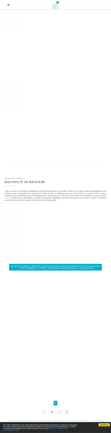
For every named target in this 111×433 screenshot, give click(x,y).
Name (8, 87)
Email (8, 104)
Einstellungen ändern (11, 430)
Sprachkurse (32, 261)
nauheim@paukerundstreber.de (22, 69)
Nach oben (55, 403)
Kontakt (30, 228)
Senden (55, 165)
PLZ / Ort (7, 113)
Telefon (8, 96)
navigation (8, 5)
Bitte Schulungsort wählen (13, 121)
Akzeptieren (104, 425)
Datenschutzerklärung (57, 428)
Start (80, 254)
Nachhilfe (7, 198)
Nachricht (8, 128)
